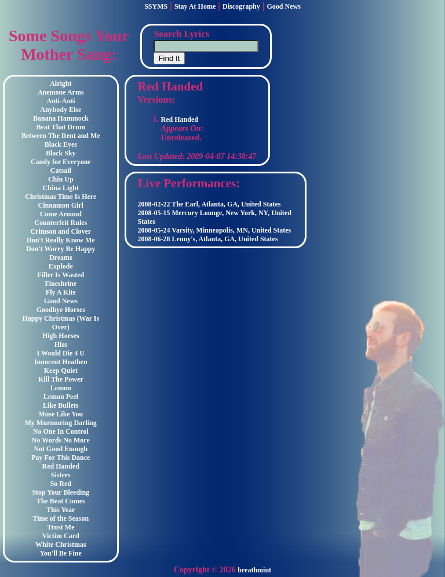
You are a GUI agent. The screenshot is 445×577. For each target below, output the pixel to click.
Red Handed (60, 466)
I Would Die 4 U (61, 353)
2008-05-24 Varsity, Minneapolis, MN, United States (214, 230)
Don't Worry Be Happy (60, 249)
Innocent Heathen (60, 362)
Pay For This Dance (60, 457)
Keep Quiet (61, 370)
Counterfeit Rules (60, 223)
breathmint (254, 570)
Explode (61, 266)
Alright (60, 83)
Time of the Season (60, 518)
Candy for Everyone (61, 162)
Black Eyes (61, 144)
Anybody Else (60, 110)
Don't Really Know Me (61, 240)
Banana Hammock (61, 118)
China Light (61, 188)
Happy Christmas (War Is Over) (60, 322)
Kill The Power (60, 379)
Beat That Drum (61, 127)
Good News (284, 6)
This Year (60, 510)
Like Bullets (61, 405)
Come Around (61, 214)
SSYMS (155, 6)
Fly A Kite (61, 292)
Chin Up (61, 179)
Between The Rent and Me (60, 136)
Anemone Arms (61, 92)
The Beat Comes (61, 501)
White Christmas (60, 544)
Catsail (60, 170)
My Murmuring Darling (61, 423)
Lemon (60, 388)
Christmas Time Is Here (60, 197)
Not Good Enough (60, 449)
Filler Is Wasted (60, 275)
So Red (60, 484)
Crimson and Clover (60, 231)
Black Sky (61, 153)
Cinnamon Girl (60, 205)
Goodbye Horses (61, 310)
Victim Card (60, 536)
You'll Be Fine (61, 553)
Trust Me (60, 527)
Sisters (61, 475)
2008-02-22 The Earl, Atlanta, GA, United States (209, 204)
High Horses (60, 336)
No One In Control (61, 431)
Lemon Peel (60, 397)
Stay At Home (195, 6)
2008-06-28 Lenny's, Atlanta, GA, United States (208, 239)
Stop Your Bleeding (60, 492)
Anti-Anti (60, 101)
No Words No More (61, 440)
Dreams (60, 257)
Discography (241, 6)
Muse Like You (60, 414)
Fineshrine (60, 284)
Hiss (60, 344)
